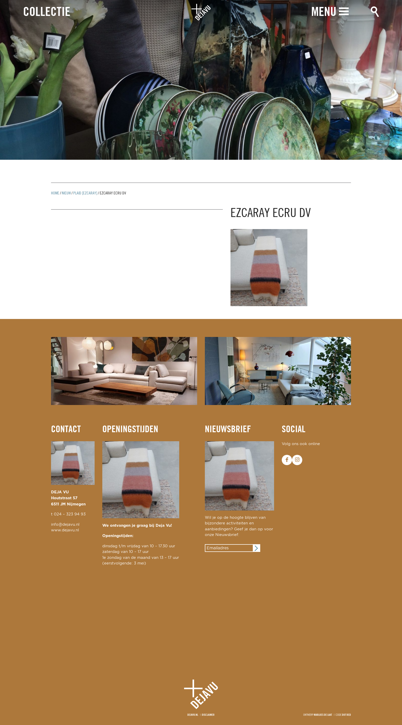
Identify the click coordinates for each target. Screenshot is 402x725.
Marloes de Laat (323, 715)
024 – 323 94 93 (70, 514)
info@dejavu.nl (65, 524)
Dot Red (346, 715)
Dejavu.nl (192, 715)
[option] (201, 80)
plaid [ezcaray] (85, 193)
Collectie (46, 12)
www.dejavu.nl (65, 530)
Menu (323, 12)
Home (55, 193)
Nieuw (66, 193)
